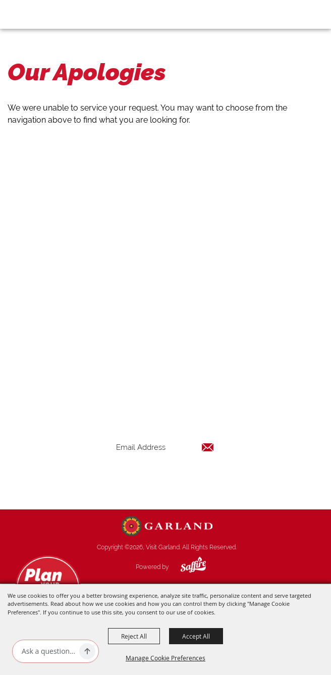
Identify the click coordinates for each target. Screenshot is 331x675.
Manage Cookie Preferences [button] (165, 658)
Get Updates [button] (165, 480)
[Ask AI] (48, 651)
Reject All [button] (134, 636)
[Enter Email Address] (165, 447)
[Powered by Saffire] (185, 566)
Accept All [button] (196, 636)
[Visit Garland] (36, 14)
